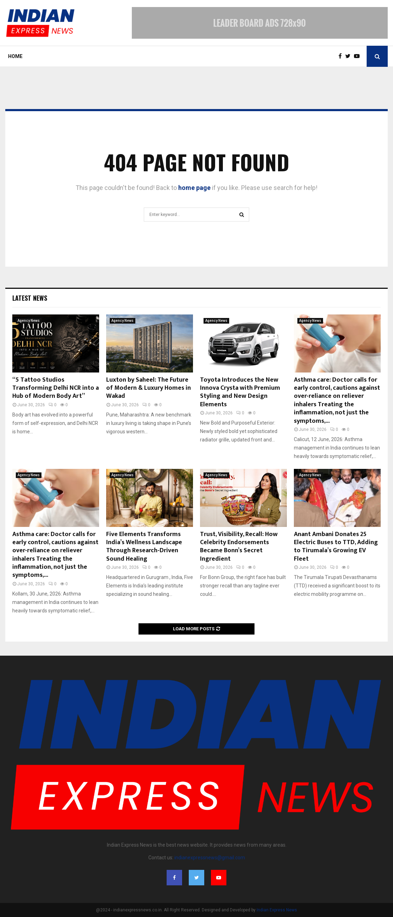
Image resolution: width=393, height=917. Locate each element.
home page (194, 187)
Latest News (29, 298)
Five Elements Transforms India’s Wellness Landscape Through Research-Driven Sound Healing (144, 546)
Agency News (29, 321)
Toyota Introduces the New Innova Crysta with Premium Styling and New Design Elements (240, 392)
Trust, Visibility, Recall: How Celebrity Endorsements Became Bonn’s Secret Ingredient (239, 546)
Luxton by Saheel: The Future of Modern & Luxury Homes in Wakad (148, 388)
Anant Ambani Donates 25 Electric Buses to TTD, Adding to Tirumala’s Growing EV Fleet (336, 546)
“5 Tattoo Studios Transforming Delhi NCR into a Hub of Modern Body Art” (55, 388)
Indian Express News (277, 910)
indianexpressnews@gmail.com (209, 857)
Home (15, 56)
